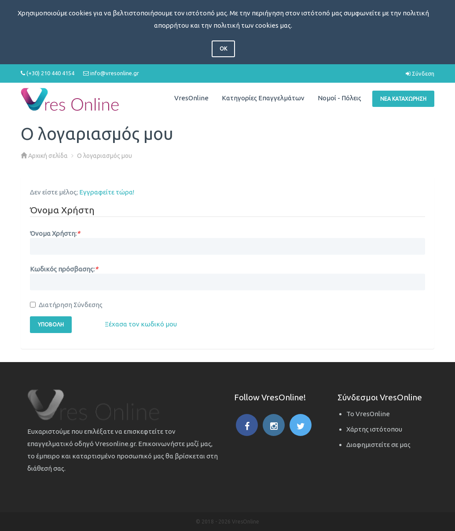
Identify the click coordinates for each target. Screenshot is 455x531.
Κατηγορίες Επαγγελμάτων (263, 98)
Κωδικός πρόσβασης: (64, 269)
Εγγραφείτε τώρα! (106, 192)
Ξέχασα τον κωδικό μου (141, 324)
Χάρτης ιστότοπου (374, 429)
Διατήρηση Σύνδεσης (66, 304)
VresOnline (191, 98)
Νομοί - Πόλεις (339, 98)
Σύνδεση (420, 73)
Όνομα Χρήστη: (55, 233)
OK (223, 48)
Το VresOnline (368, 413)
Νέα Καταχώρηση (403, 99)
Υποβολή (51, 324)
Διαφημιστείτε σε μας (378, 444)
